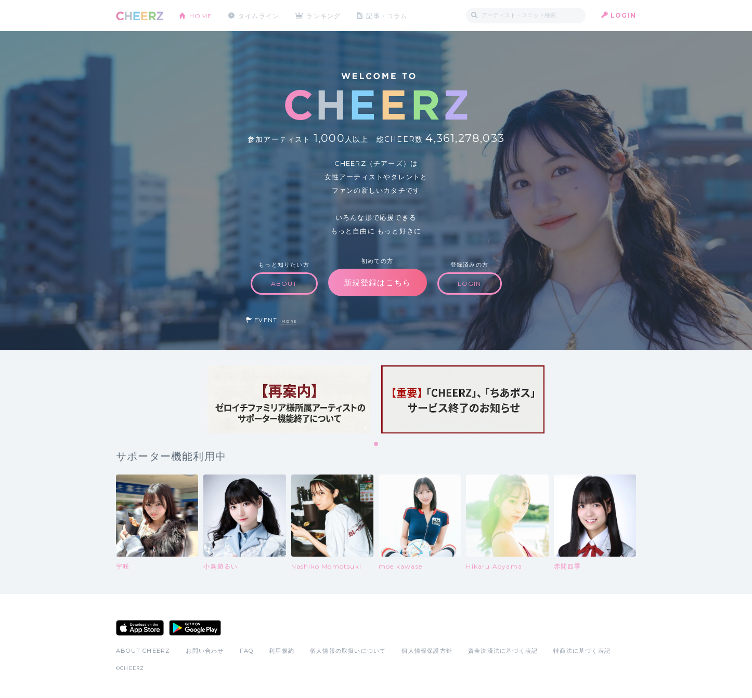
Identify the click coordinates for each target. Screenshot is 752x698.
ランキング (324, 15)
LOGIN (623, 15)
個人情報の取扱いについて (348, 650)
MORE (288, 321)
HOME (200, 15)
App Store (140, 628)
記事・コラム (387, 15)
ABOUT (284, 283)
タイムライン (258, 15)
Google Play (195, 628)
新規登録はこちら (377, 282)
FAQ (247, 650)
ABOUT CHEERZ (143, 650)
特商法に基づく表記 (582, 650)
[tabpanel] (289, 399)
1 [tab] (376, 444)
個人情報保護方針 (426, 650)
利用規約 (281, 650)
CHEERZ (139, 15)
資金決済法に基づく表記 (503, 650)
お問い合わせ (205, 650)
